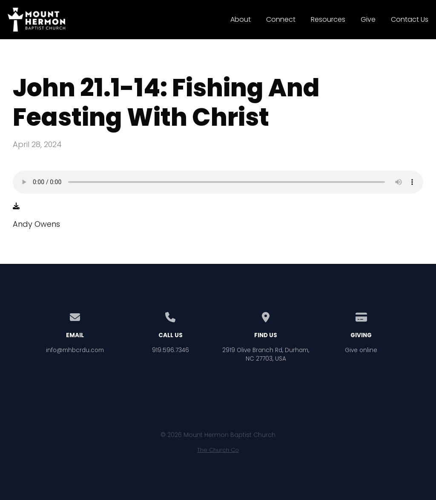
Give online (361, 350)
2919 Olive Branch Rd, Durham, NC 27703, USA (265, 354)
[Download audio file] (16, 206)
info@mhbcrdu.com (75, 350)
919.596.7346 (170, 350)
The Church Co (218, 450)
